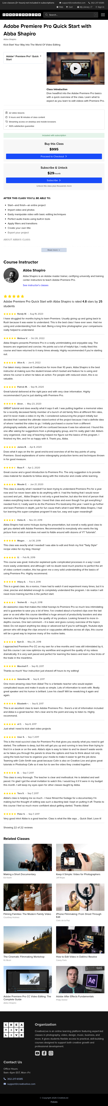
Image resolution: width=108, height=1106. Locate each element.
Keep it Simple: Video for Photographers (78, 874)
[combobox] (71, 14)
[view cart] (70, 7)
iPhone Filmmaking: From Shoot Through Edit (78, 915)
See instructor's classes (35, 285)
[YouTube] (37, 1053)
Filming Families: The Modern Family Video (27, 914)
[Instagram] (50, 1053)
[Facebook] (44, 1053)
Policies (54, 1101)
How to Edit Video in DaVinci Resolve (76, 956)
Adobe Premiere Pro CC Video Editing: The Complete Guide (27, 998)
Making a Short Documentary (20, 874)
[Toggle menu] (102, 14)
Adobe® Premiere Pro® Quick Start (22, 57)
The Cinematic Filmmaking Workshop (24, 956)
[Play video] (75, 68)
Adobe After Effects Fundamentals (75, 996)
